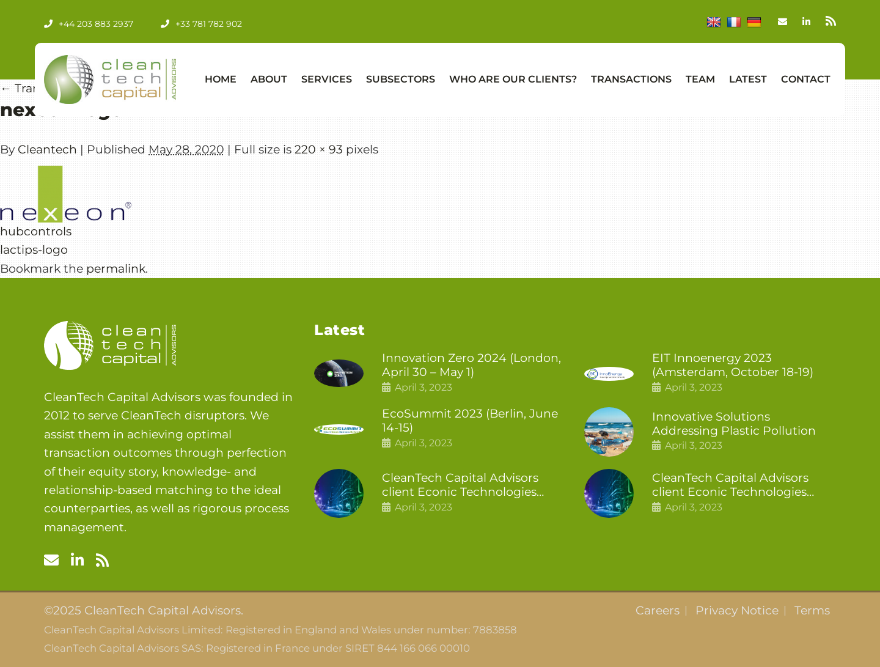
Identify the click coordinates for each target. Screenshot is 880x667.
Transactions (631, 79)
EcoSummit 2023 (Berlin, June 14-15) (470, 421)
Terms (812, 611)
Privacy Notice (737, 611)
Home (221, 79)
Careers (658, 611)
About (269, 79)
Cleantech (47, 149)
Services (326, 79)
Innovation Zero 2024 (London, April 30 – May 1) (471, 365)
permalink (115, 269)
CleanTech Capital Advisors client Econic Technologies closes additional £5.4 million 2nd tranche (465, 485)
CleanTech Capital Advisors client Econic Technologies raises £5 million (730, 485)
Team (700, 79)
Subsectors (400, 79)
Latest (748, 79)
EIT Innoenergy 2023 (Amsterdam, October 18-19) (732, 365)
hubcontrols (36, 231)
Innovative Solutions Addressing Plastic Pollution (734, 424)
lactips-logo (34, 250)
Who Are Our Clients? (513, 79)
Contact (806, 79)
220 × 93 (319, 149)
